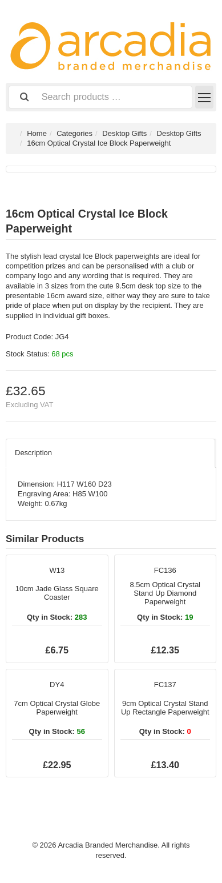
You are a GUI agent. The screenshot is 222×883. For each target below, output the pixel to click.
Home (37, 133)
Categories (74, 133)
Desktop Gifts (124, 133)
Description (33, 452)
